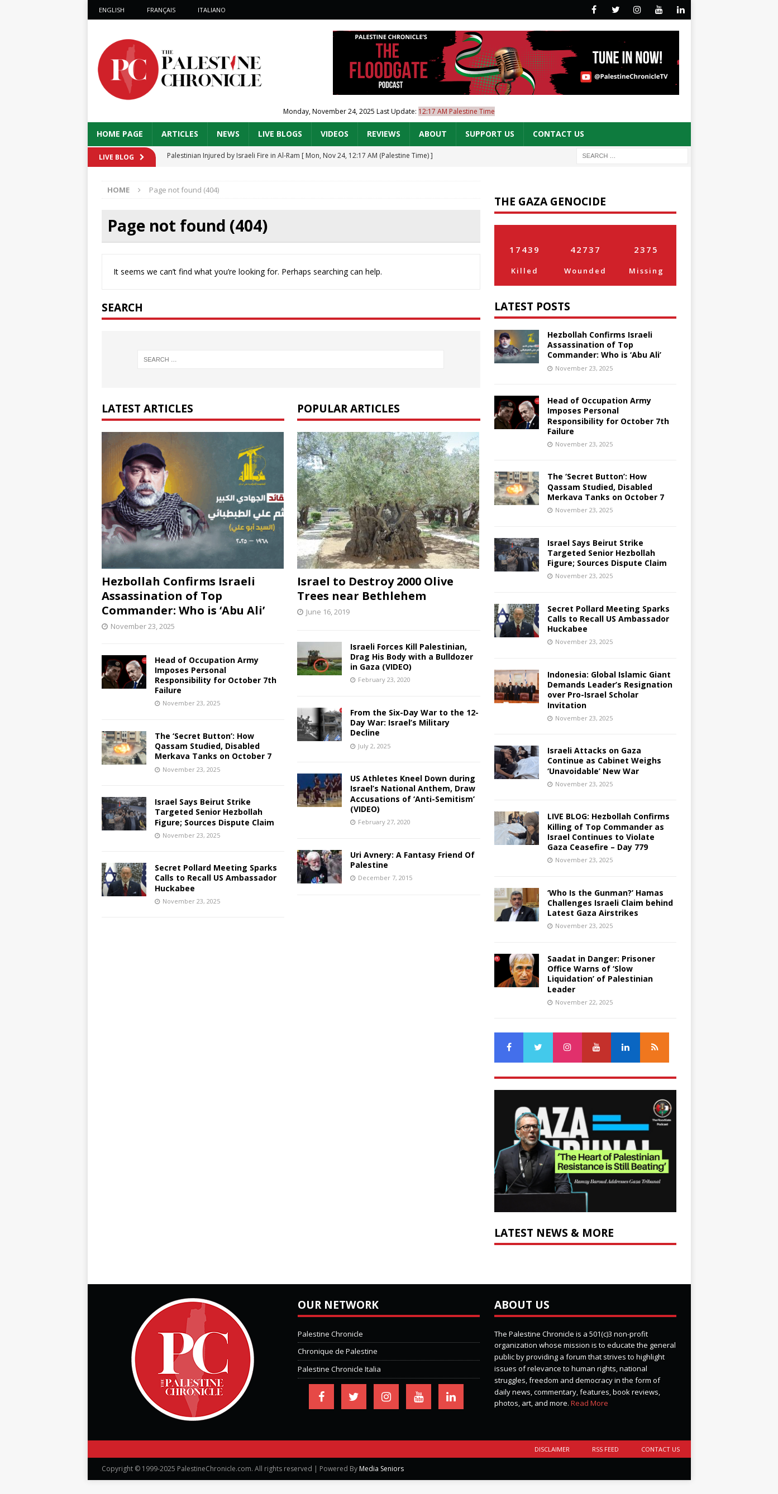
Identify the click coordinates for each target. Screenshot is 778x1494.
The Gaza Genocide (550, 201)
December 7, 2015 (385, 877)
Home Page (120, 133)
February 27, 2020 (384, 822)
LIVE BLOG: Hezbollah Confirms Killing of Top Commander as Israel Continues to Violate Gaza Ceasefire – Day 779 (608, 831)
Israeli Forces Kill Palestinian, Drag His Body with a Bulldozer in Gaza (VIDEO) (411, 656)
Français (161, 10)
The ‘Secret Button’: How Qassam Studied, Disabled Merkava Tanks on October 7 (213, 746)
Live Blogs (280, 133)
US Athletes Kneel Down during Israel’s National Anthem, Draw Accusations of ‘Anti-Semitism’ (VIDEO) (412, 793)
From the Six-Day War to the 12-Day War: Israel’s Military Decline (414, 722)
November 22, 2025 (584, 1002)
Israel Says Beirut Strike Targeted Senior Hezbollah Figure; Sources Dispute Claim (214, 811)
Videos (335, 133)
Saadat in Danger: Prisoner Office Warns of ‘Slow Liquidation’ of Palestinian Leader (601, 974)
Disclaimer (552, 1449)
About (433, 133)
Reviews (383, 133)
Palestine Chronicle (330, 1334)
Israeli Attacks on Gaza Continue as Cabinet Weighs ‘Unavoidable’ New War (604, 760)
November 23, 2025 (143, 626)
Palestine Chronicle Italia (339, 1369)
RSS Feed (605, 1449)
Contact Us (558, 133)
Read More (589, 1403)
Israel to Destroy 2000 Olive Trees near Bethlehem (375, 588)
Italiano (212, 10)
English (112, 10)
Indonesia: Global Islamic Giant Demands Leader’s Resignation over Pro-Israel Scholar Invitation (609, 689)
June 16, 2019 (328, 612)
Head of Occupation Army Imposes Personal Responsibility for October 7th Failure (215, 675)
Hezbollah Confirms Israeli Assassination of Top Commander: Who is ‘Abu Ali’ (183, 596)
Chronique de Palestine (338, 1351)
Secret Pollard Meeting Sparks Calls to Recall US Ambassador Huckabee (216, 877)
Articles (179, 133)
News (228, 133)
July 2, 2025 (374, 746)
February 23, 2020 (384, 679)
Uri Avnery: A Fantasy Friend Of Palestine (412, 859)
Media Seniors (381, 1468)
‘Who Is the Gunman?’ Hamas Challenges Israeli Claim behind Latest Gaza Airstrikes (610, 902)
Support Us (489, 133)
